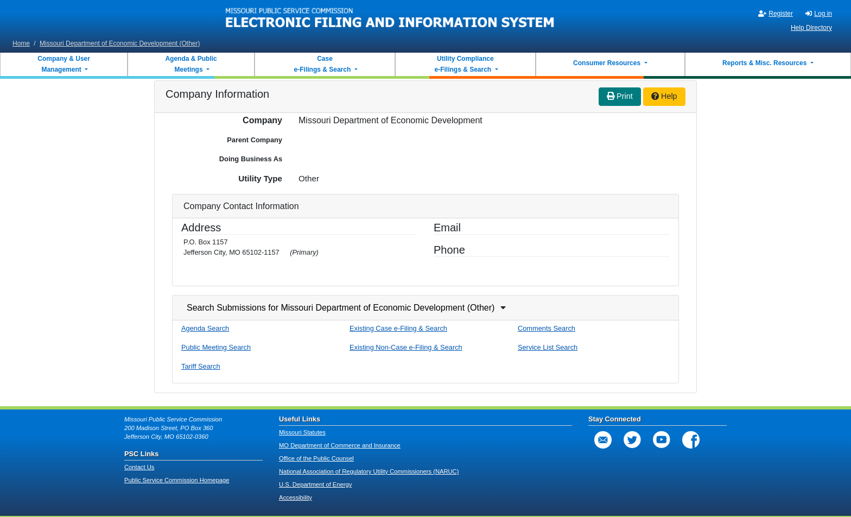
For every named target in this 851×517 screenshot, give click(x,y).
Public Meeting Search (216, 347)
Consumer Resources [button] (607, 63)
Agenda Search (205, 328)
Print (620, 96)
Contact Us (139, 467)
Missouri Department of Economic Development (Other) (120, 43)
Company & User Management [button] (63, 64)
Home (21, 43)
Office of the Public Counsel (316, 458)
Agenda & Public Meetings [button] (191, 64)
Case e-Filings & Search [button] (322, 64)
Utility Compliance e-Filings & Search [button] (463, 64)
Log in (818, 13)
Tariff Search (200, 366)
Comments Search (546, 328)
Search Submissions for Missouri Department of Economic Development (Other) (340, 307)
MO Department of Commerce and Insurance (340, 445)
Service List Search (547, 347)
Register (775, 13)
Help (664, 96)
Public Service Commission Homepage (176, 480)
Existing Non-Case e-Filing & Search (406, 347)
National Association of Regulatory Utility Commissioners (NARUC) (369, 471)
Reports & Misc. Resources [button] (765, 63)
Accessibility (295, 497)
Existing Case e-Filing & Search (398, 328)
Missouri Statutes (302, 432)
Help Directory (811, 27)
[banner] (390, 17)
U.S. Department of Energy (315, 484)
